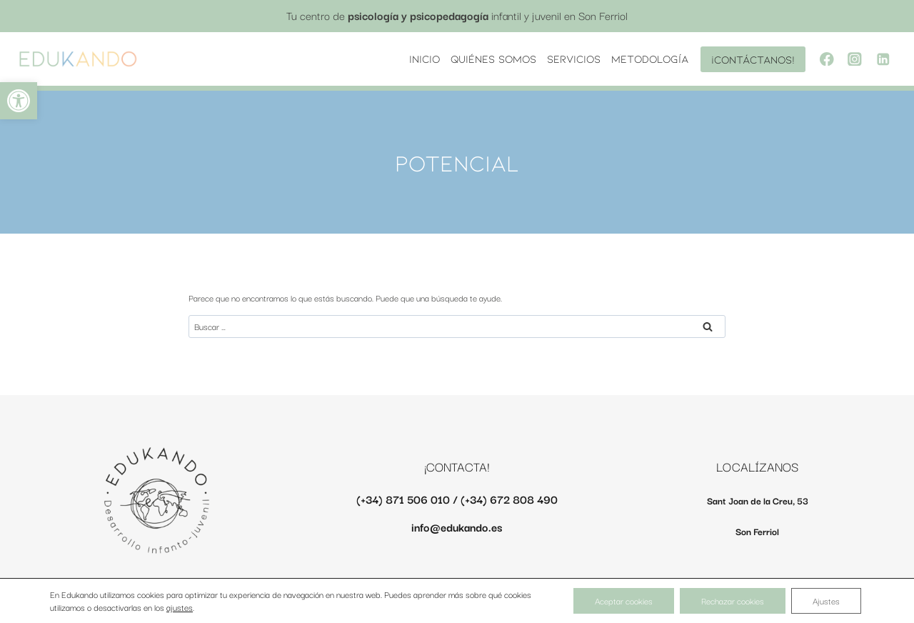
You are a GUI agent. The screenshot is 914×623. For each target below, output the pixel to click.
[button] (18, 100)
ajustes (179, 607)
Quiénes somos (493, 58)
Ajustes (826, 600)
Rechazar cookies (732, 600)
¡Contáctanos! (753, 59)
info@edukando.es (456, 526)
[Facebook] (826, 59)
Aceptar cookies (624, 600)
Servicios (574, 58)
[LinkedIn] (883, 59)
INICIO (424, 58)
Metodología (649, 58)
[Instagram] (855, 59)
